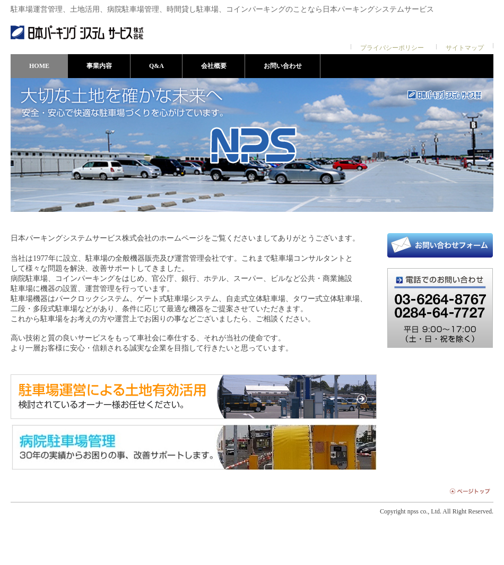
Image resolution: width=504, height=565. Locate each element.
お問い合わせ (283, 66)
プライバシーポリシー (392, 48)
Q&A (156, 66)
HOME (39, 66)
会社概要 (214, 66)
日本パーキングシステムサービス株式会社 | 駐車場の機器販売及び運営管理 (77, 32)
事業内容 (99, 66)
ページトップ (468, 491)
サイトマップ (465, 48)
